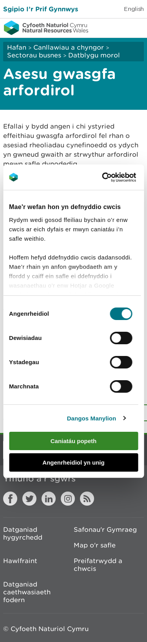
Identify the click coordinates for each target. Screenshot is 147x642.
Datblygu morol (94, 55)
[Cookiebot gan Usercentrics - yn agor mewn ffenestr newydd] (115, 177)
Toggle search (114, 27)
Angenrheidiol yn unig (73, 462)
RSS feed (87, 499)
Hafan (16, 47)
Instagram (68, 499)
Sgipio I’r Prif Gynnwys (40, 9)
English (134, 9)
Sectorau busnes (34, 55)
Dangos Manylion (91, 418)
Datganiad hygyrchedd (22, 533)
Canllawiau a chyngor (68, 47)
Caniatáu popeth (74, 441)
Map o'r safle (95, 545)
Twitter (29, 499)
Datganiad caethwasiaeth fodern (27, 592)
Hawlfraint (20, 561)
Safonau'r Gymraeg (105, 529)
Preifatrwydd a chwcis (98, 564)
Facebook (10, 499)
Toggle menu (136, 27)
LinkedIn (49, 499)
